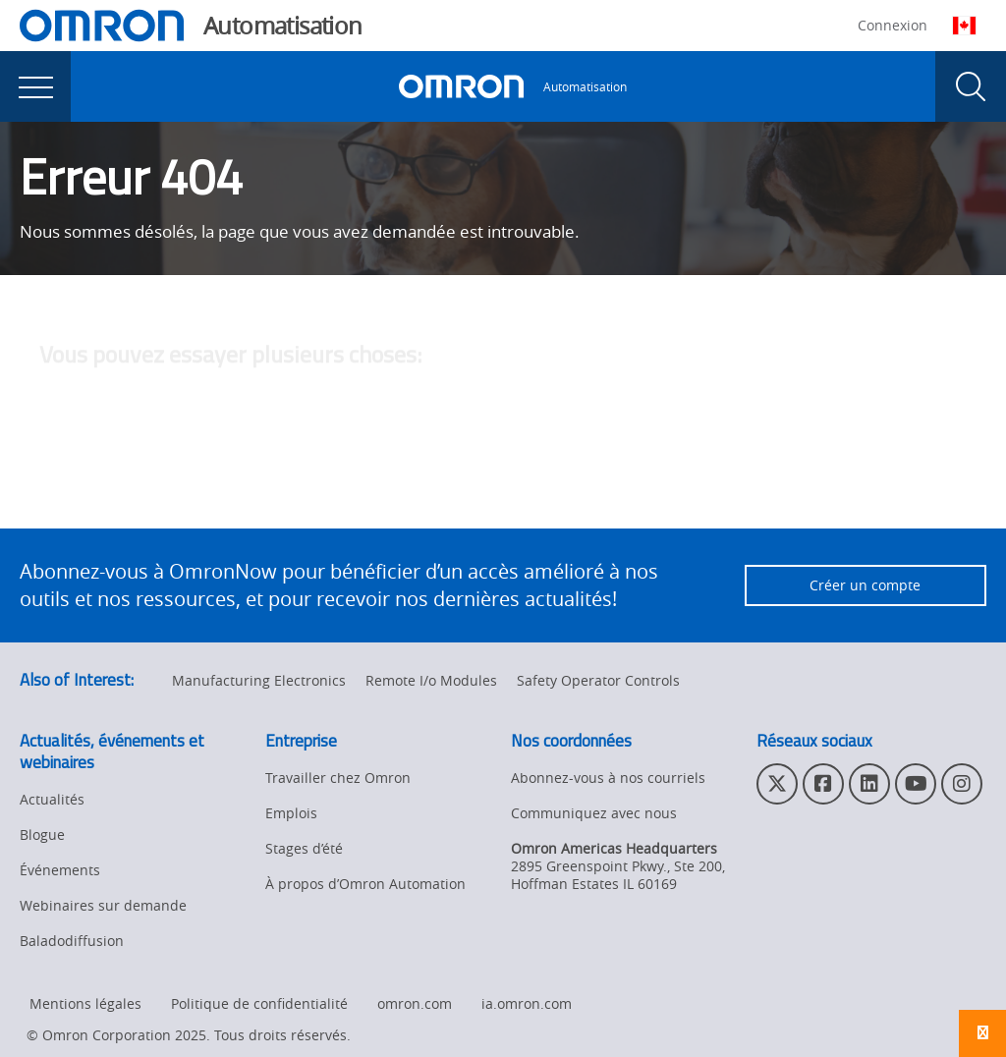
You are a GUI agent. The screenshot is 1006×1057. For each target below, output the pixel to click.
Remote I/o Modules (431, 680)
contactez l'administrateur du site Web (651, 484)
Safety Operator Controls (598, 680)
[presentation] (35, 86)
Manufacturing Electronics (259, 680)
